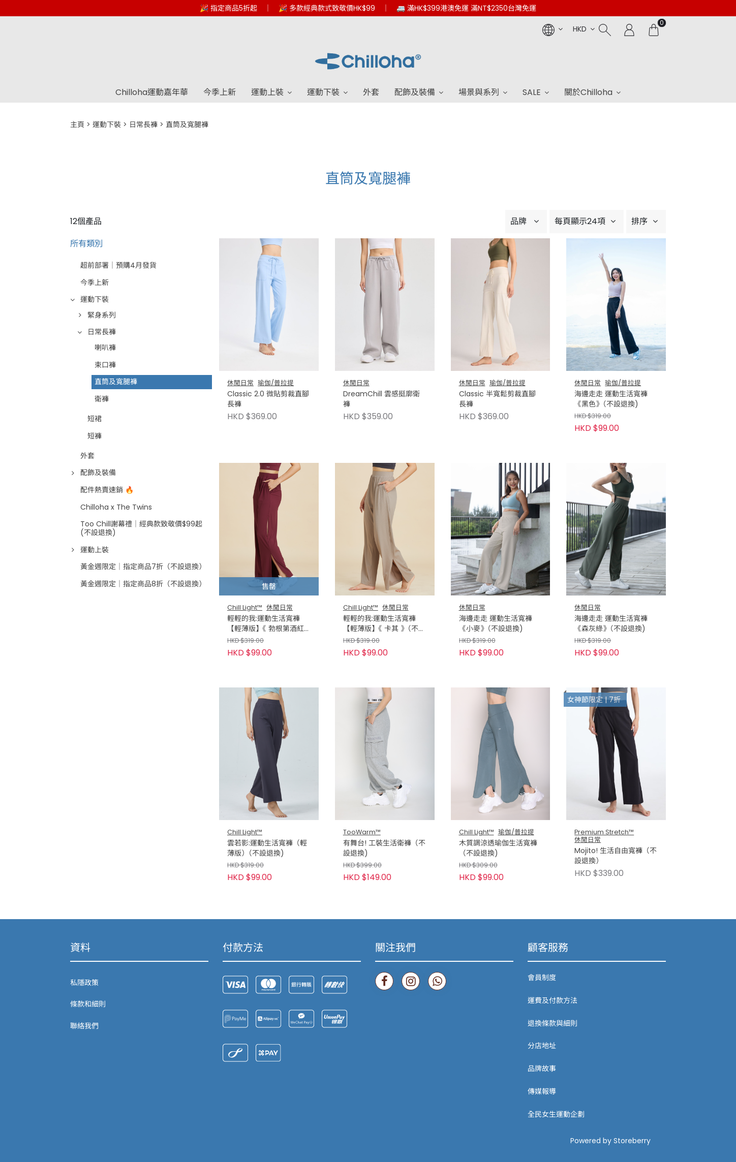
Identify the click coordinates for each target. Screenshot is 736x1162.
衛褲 (102, 399)
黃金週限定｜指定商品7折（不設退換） (143, 566)
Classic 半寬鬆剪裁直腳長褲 (497, 399)
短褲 (94, 436)
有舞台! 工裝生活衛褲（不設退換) (384, 848)
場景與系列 (478, 92)
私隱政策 (84, 983)
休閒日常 (240, 383)
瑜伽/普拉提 (276, 383)
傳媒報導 (542, 1091)
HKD (580, 29)
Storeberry (632, 1141)
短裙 (94, 419)
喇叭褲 (105, 347)
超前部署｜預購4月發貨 (118, 265)
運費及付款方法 (552, 1000)
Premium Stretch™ (604, 832)
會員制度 (542, 977)
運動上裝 (267, 92)
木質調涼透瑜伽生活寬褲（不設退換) (498, 848)
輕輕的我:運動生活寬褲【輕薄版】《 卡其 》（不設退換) (384, 624)
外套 (371, 92)
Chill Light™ (244, 607)
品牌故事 (542, 1068)
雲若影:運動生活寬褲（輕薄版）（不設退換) (267, 848)
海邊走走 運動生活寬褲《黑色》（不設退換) (611, 399)
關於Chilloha (588, 92)
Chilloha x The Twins (116, 507)
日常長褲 (143, 124)
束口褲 (105, 365)
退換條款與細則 (552, 1023)
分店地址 (542, 1046)
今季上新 (219, 92)
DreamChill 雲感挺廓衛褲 (381, 399)
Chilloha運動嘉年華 (151, 92)
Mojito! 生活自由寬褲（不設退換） (615, 856)
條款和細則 (88, 1004)
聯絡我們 (84, 1026)
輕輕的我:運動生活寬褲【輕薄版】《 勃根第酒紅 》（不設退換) (268, 624)
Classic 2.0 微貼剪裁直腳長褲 (268, 399)
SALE (532, 92)
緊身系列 (101, 315)
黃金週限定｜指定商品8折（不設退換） (143, 584)
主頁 (77, 124)
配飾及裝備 (414, 92)
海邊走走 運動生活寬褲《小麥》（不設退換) (495, 624)
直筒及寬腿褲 (116, 381)
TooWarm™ (362, 832)
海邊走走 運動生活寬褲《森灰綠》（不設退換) (611, 624)
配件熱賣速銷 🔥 (107, 490)
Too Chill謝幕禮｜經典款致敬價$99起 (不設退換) (141, 528)
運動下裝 (323, 92)
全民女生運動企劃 (556, 1114)
